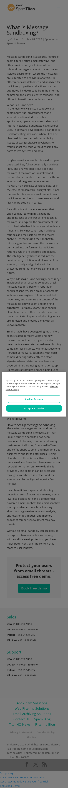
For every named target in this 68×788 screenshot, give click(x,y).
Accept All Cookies (34, 408)
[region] (34, 393)
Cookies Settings (34, 399)
